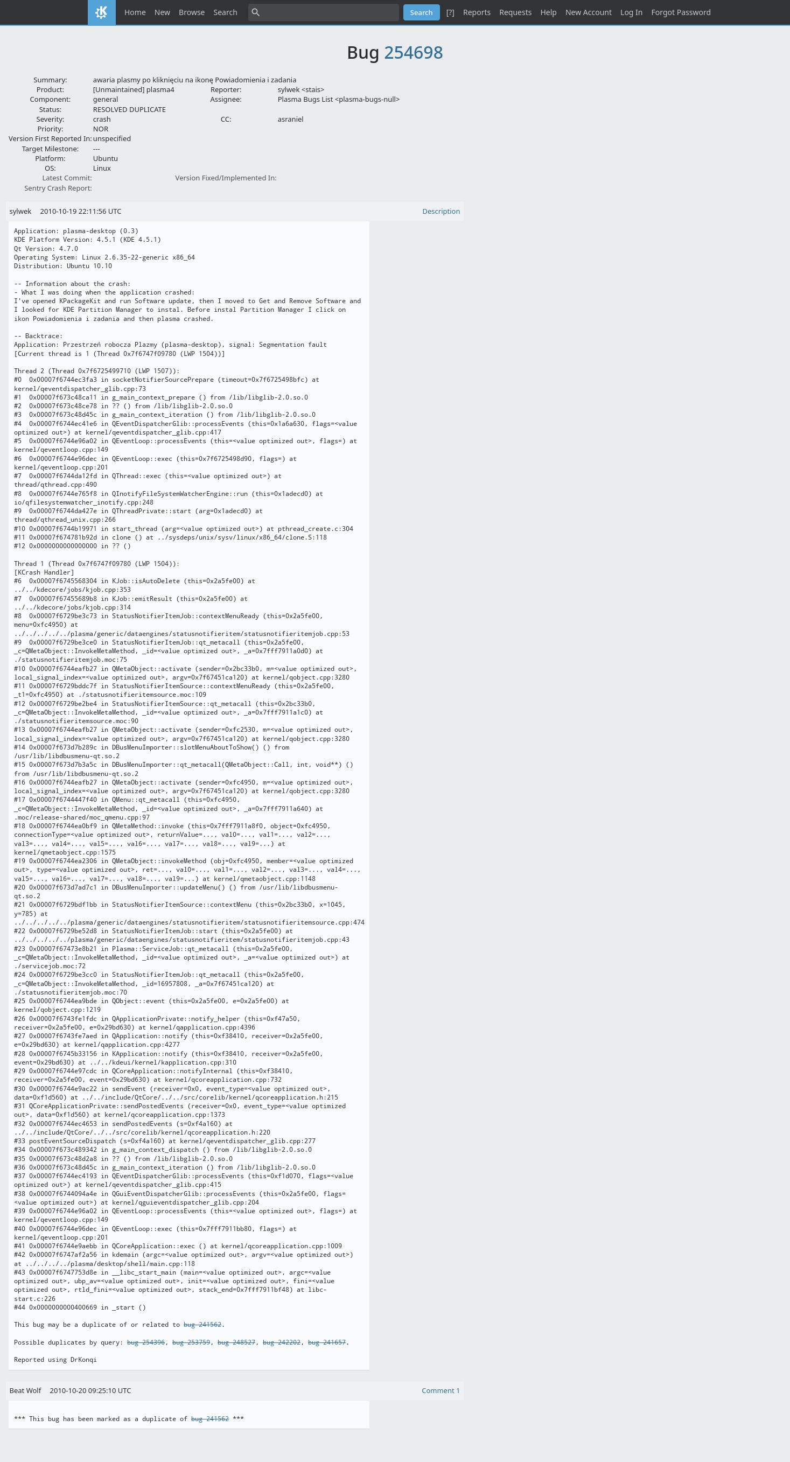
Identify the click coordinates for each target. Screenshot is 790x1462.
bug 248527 (236, 1342)
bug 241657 (327, 1342)
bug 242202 (281, 1342)
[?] (450, 12)
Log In (631, 12)
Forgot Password (681, 12)
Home (135, 12)
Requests (515, 12)
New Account (588, 12)
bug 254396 (146, 1342)
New (162, 12)
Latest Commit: (67, 178)
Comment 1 (441, 1390)
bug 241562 (202, 1324)
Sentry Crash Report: (58, 188)
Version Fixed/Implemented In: (226, 178)
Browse (192, 12)
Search (225, 12)
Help (548, 12)
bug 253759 (191, 1342)
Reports (477, 12)
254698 (413, 52)
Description (441, 211)
